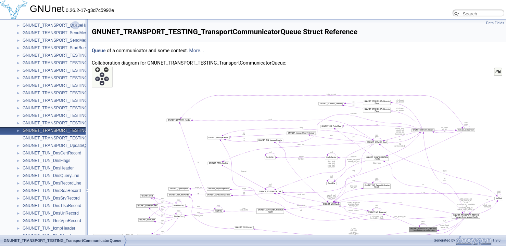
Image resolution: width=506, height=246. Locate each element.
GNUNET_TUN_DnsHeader (48, 168)
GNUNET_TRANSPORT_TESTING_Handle (63, 78)
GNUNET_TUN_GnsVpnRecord (52, 220)
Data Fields (495, 23)
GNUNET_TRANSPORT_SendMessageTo (61, 32)
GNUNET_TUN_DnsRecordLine (52, 183)
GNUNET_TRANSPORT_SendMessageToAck (65, 40)
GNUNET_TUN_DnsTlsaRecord (52, 205)
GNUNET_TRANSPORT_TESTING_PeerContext (68, 93)
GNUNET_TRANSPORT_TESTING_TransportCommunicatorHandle (85, 123)
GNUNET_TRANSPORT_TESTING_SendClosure (68, 108)
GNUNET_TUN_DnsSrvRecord (51, 198)
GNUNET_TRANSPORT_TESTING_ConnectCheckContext (77, 55)
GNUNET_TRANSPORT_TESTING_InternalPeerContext (74, 85)
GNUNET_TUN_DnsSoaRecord (52, 190)
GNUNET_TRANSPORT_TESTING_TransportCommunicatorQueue (84, 130)
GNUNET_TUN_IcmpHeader (49, 228)
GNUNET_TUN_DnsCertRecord (52, 153)
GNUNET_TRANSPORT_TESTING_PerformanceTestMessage (80, 100)
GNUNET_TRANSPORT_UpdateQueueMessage (67, 145)
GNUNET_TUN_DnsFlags (46, 160)
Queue (98, 50)
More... (196, 50)
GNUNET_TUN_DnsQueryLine (51, 175)
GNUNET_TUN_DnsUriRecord (51, 213)
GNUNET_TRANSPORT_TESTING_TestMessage (68, 115)
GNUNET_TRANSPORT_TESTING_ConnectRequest (72, 62)
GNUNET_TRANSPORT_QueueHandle (59, 25)
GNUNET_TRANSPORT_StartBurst (55, 47)
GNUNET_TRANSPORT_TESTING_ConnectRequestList (75, 70)
